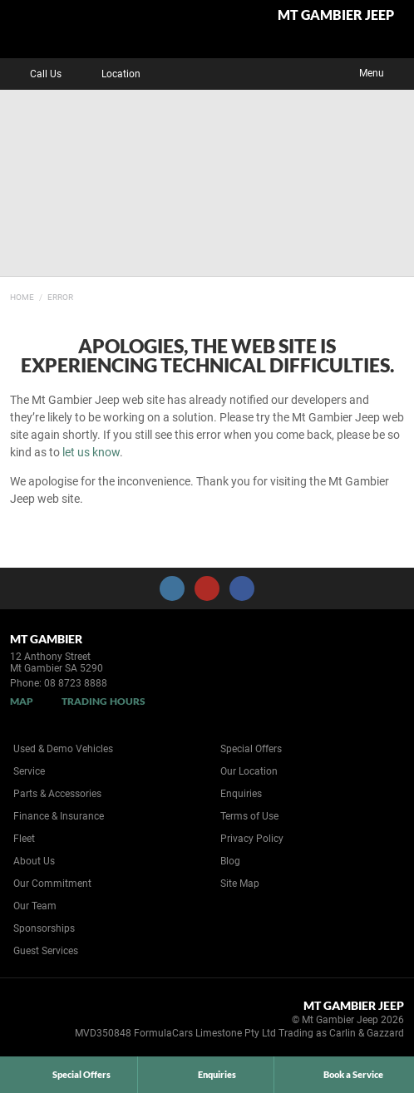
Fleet (24, 838)
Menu (383, 71)
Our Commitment (52, 883)
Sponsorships (44, 928)
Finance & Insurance (58, 816)
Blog (230, 861)
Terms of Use (249, 816)
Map (21, 701)
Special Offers (251, 749)
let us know (91, 452)
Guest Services (45, 951)
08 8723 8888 (75, 683)
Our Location (249, 771)
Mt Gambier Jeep (336, 15)
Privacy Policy (251, 838)
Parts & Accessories (57, 794)
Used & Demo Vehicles (63, 749)
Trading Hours (103, 701)
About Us (34, 861)
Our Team (35, 906)
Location (108, 74)
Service (29, 771)
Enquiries (241, 794)
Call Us (34, 74)
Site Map (239, 883)
